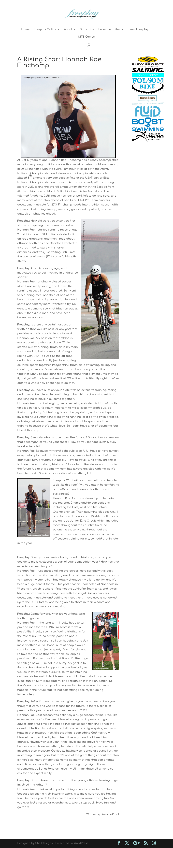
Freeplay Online (45, 29)
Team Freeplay (138, 29)
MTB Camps (86, 37)
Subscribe (87, 29)
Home (25, 29)
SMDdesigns (44, 843)
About (68, 29)
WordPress (81, 843)
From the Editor (109, 29)
